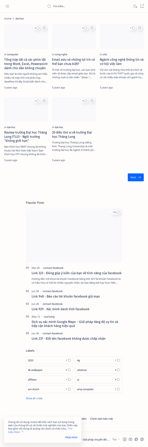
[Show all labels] (34, 398)
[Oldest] (136, 177)
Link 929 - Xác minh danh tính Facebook (60, 309)
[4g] (98, 360)
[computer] (12, 54)
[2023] (49, 360)
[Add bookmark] (44, 27)
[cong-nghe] (61, 54)
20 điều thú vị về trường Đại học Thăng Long (72, 134)
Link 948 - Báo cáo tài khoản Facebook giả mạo (66, 296)
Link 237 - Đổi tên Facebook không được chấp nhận (69, 338)
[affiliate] (49, 379)
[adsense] (98, 370)
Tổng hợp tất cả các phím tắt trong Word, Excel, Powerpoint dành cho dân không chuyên (26, 64)
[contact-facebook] (53, 267)
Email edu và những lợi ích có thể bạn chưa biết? (73, 62)
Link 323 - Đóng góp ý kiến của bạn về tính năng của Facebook (77, 273)
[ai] (98, 379)
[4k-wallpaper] (49, 370)
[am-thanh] (49, 389)
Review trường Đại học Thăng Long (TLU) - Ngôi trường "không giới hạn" (25, 136)
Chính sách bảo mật (101, 418)
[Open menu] (7, 6)
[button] (36, 28)
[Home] (7, 18)
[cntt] (105, 54)
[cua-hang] (49, 316)
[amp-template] (98, 389)
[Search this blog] (76, 6)
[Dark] (134, 6)
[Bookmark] (142, 6)
